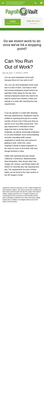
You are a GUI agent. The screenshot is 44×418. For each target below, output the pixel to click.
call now (35, 3)
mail (41, 3)
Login (12, 22)
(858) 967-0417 (33, 21)
